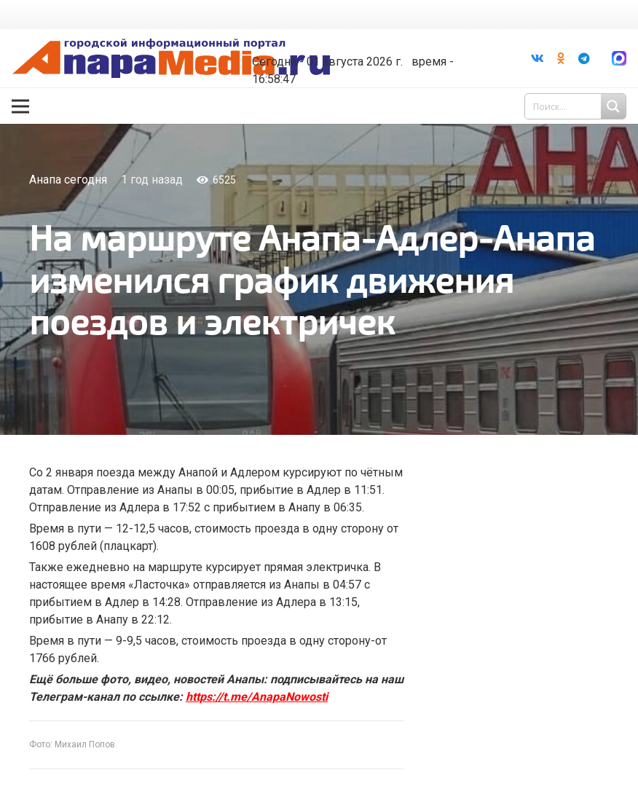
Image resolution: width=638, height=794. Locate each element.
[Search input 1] (577, 106)
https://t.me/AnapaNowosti (257, 697)
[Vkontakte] (537, 58)
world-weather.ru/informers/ (350, 51)
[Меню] (20, 106)
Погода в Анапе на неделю (350, 38)
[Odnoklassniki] (560, 58)
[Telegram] (584, 58)
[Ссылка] (174, 59)
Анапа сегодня (68, 179)
